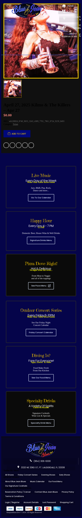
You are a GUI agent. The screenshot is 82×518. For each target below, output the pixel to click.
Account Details (31, 502)
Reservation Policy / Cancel (18, 492)
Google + (25, 145)
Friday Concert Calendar (41, 332)
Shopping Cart (66, 502)
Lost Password (49, 502)
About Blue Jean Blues (15, 481)
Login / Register (12, 502)
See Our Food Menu (41, 377)
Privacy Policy (68, 492)
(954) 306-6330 (40, 461)
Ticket (15, 124)
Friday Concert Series (28, 475)
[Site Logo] (26, 11)
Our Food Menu (55, 481)
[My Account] (53, 51)
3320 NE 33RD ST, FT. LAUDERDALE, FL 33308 (41, 467)
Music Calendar (37, 481)
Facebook (6, 145)
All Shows (9, 475)
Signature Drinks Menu (41, 240)
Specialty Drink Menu (41, 423)
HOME (68, 5)
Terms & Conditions (14, 496)
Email (31, 145)
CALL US (69, 11)
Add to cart (19, 133)
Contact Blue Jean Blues (46, 492)
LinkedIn (18, 145)
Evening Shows (48, 475)
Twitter (12, 145)
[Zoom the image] (41, 442)
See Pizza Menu (41, 285)
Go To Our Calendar (41, 197)
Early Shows (64, 475)
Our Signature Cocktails (16, 486)
